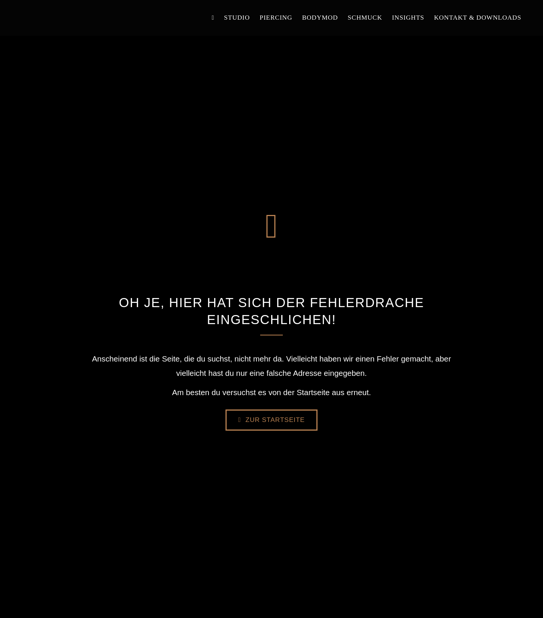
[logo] (59, 12)
